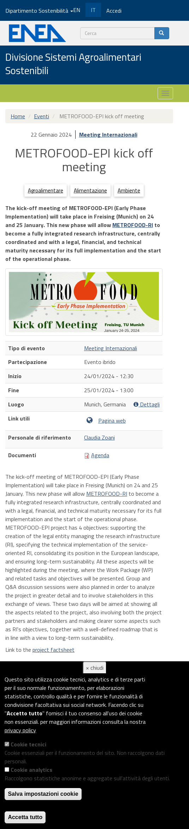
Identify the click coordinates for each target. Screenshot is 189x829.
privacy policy (20, 730)
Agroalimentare (45, 190)
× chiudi (95, 667)
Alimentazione (90, 190)
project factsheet (54, 649)
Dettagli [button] (147, 404)
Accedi (114, 10)
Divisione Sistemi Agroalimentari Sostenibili (73, 64)
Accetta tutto (25, 817)
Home (18, 116)
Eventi (41, 116)
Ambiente (129, 190)
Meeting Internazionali (108, 134)
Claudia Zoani (99, 437)
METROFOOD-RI (132, 225)
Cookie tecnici (28, 744)
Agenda (100, 455)
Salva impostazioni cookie (43, 794)
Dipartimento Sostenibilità (39, 10)
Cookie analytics (31, 769)
